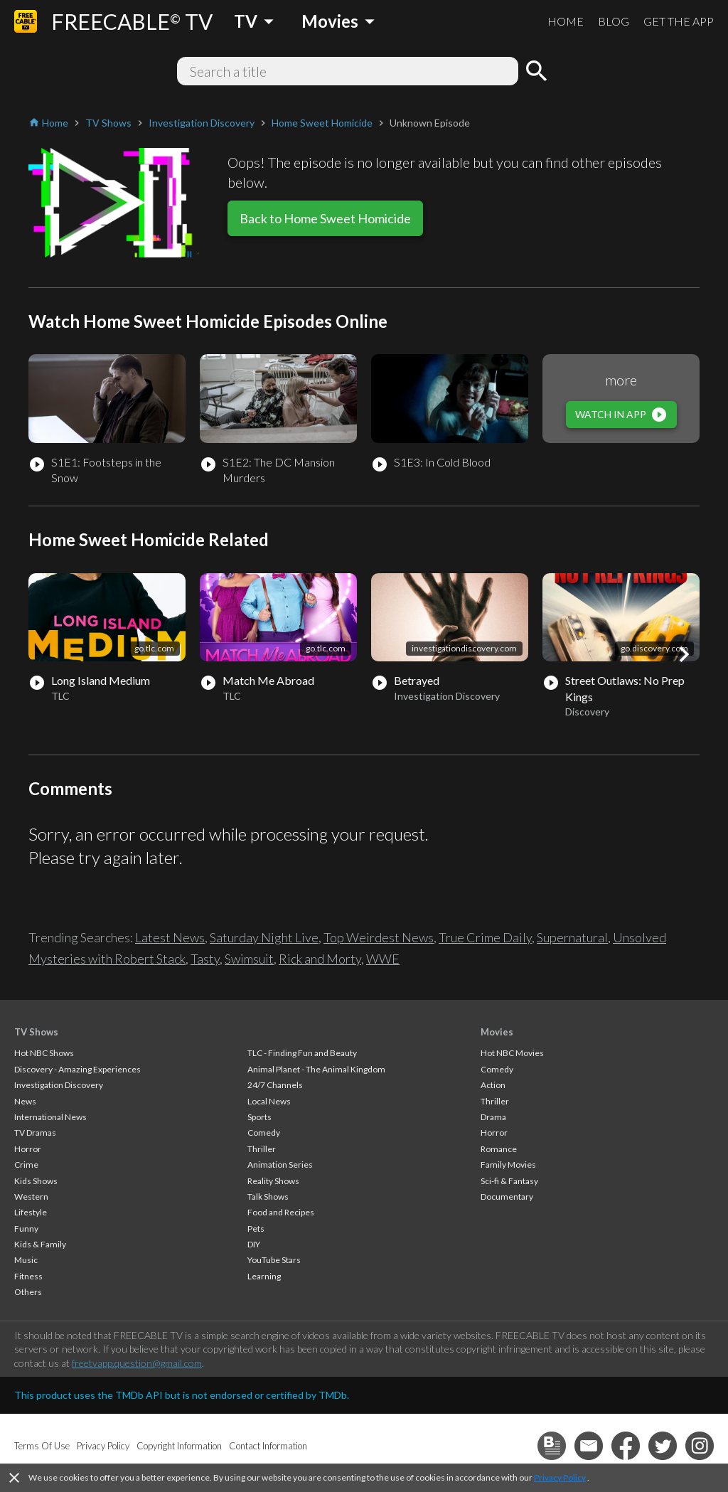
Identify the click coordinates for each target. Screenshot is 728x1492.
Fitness (28, 1276)
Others (28, 1291)
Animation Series (280, 1164)
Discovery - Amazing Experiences (77, 1069)
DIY (253, 1244)
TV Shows (36, 1032)
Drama (493, 1117)
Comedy (263, 1132)
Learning (264, 1276)
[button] (684, 654)
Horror (27, 1149)
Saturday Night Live (264, 937)
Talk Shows (268, 1196)
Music (26, 1259)
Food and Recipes (280, 1212)
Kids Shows (36, 1181)
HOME (565, 21)
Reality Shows (273, 1181)
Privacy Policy (560, 1477)
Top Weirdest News (378, 937)
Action (493, 1085)
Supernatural (572, 937)
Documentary (507, 1196)
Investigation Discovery (58, 1085)
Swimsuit (249, 958)
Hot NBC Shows (44, 1053)
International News (50, 1117)
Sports (259, 1117)
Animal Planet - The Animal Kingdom (316, 1069)
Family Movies (508, 1164)
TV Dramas (35, 1132)
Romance (499, 1149)
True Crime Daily (485, 937)
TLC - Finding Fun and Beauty (302, 1053)
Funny (26, 1228)
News (25, 1101)
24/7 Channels (275, 1085)
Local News (269, 1101)
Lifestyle (30, 1212)
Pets (255, 1228)
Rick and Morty (320, 958)
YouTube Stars (274, 1259)
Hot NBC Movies (512, 1053)
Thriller (261, 1149)
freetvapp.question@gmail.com (137, 1363)
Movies (497, 1032)
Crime (26, 1164)
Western (31, 1196)
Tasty (205, 958)
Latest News (170, 937)
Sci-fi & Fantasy (509, 1181)
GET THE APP (678, 21)
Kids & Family (40, 1244)
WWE (383, 958)
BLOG (613, 21)
